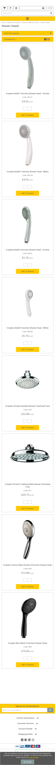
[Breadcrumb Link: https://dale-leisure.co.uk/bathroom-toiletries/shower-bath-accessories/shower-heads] (45, 22)
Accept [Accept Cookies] (27, 762)
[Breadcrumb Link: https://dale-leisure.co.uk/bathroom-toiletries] (14, 22)
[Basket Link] (36, 8)
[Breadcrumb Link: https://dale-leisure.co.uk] (3, 22)
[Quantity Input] (27, 114)
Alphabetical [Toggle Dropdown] (9, 45)
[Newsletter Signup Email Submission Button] (50, 710)
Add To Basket (27, 121)
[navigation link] (4, 8)
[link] (22, 739)
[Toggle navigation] (28, 18)
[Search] (25, 13)
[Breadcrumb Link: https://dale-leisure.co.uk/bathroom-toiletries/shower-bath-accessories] (31, 22)
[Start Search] (51, 13)
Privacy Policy (33, 757)
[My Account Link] (16, 8)
